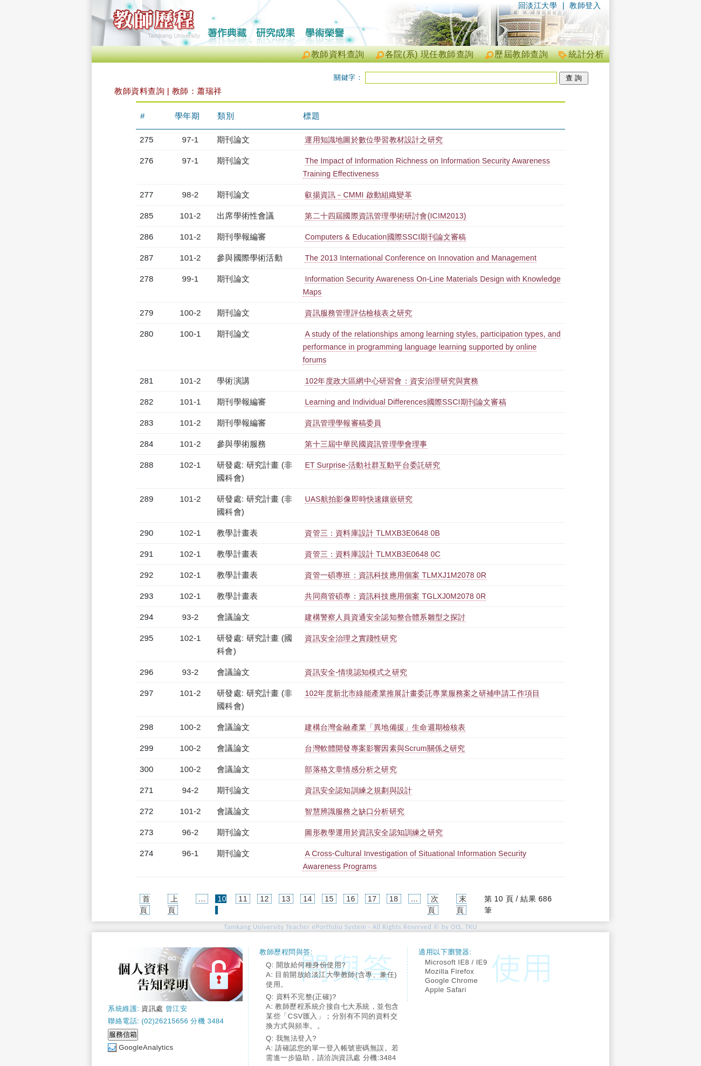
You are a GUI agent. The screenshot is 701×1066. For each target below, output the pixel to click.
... (201, 898)
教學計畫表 (237, 532)
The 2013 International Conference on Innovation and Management (421, 258)
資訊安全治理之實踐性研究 (350, 638)
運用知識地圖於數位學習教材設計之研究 (374, 139)
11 (243, 898)
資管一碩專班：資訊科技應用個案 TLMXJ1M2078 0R (395, 575)
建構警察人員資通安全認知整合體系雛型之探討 (385, 617)
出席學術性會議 (245, 215)
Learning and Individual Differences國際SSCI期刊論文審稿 (405, 402)
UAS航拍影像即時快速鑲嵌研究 (359, 499)
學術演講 (233, 380)
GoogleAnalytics (146, 1047)
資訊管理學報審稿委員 (343, 423)
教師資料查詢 (338, 54)
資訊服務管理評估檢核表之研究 (358, 313)
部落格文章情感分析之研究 (350, 769)
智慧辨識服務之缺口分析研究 (354, 811)
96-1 (190, 853)
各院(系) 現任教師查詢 (429, 54)
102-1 (190, 464)
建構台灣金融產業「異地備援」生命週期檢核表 (385, 727)
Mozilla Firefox (449, 971)
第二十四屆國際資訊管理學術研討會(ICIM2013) (385, 215)
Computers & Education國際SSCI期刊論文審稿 (385, 237)
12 (264, 898)
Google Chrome (451, 980)
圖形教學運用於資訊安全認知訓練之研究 (374, 832)
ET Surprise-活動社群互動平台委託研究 (372, 465)
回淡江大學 (538, 5)
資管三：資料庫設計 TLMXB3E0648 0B (372, 533)
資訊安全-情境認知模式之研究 (356, 672)
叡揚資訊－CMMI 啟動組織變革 (358, 194)
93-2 (190, 616)
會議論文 (233, 616)
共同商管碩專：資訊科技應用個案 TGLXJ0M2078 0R (395, 596)
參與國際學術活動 (250, 257)
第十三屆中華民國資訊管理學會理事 (366, 444)
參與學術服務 (241, 443)
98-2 (190, 194)
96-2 (190, 832)
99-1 (190, 278)
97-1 (190, 139)
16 (350, 898)
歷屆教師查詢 (521, 54)
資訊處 (152, 1008)
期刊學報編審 (241, 236)
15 (329, 898)
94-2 (190, 790)
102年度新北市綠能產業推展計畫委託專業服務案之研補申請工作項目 (422, 693)
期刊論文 (233, 139)
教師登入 (585, 5)
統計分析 (586, 54)
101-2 (190, 215)
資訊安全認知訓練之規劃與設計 (358, 790)
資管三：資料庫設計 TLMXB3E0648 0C (372, 554)
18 (393, 898)
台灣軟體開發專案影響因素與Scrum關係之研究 (385, 748)
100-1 (190, 333)
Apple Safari (445, 990)
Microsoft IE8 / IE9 (456, 962)
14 (307, 898)
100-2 (190, 312)
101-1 (190, 401)
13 (286, 898)
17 (372, 898)
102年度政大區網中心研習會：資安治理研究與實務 (391, 381)
